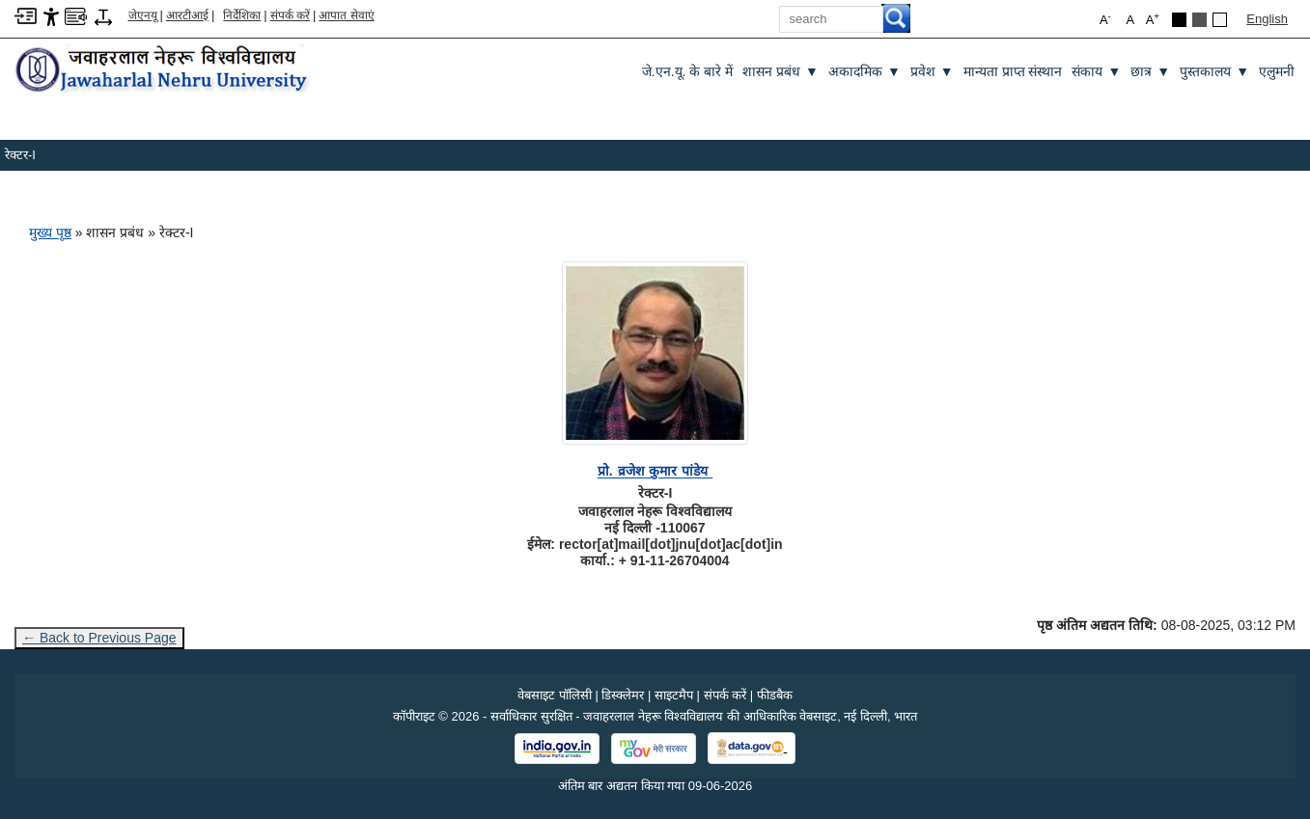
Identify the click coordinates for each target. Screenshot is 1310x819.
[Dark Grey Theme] (1199, 20)
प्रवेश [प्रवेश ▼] (932, 72)
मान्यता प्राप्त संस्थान (1013, 71)
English (1267, 19)
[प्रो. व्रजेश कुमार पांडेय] (655, 470)
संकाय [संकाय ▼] (1096, 72)
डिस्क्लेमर (622, 695)
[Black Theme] (1179, 20)
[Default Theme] (1219, 20)
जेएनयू (142, 15)
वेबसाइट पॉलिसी (554, 695)
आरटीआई (187, 15)
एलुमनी (1277, 71)
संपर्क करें (290, 15)
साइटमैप (674, 695)
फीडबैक (775, 695)
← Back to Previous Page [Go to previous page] (99, 637)
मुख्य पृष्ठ (50, 232)
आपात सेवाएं (346, 15)
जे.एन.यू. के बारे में (687, 71)
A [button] (1152, 19)
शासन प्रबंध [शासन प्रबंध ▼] (780, 72)
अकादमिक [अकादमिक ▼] (864, 72)
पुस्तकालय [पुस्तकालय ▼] (1214, 72)
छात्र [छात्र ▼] (1150, 72)
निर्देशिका (242, 15)
